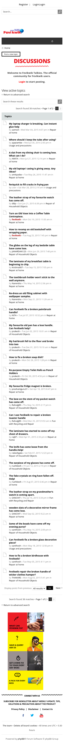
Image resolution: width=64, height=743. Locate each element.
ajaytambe (17, 142)
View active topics (12, 41)
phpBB (21, 738)
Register (23, 4)
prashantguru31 (20, 389)
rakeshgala (17, 452)
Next (58, 587)
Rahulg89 (16, 405)
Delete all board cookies (25, 725)
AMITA (15, 158)
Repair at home (16, 177)
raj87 (14, 436)
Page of (47, 108)
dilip (14, 203)
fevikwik (16, 219)
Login (36, 4)
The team (7, 725)
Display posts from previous (28, 588)
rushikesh (16, 465)
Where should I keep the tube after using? (32, 139)
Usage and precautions (20, 145)
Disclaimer (33, 709)
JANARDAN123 (19, 251)
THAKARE (16, 577)
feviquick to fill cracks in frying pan (29, 184)
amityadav (17, 174)
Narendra (16, 283)
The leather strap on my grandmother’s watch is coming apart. (31, 493)
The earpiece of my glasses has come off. (32, 462)
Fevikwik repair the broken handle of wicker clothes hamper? (30, 573)
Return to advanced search (17, 94)
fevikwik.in (55, 41)
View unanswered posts (6, 41)
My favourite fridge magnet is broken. (30, 386)
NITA (14, 315)
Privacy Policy (18, 709)
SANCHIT (16, 497)
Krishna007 (17, 267)
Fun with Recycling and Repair (32, 422)
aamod (15, 129)
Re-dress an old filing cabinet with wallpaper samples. (28, 295)
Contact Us (47, 709)
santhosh (16, 529)
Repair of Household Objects (23, 254)
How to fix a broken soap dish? (26, 357)
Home (7, 47)
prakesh (16, 331)
